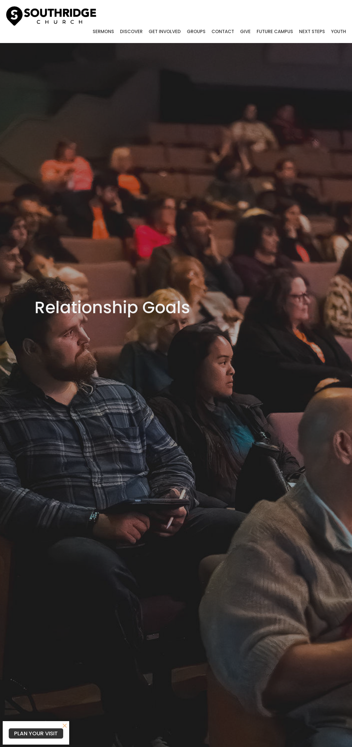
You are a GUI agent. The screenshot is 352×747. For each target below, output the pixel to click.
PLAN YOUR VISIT (36, 733)
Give (245, 31)
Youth (338, 31)
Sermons (103, 31)
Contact (223, 31)
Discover (131, 31)
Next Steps (312, 31)
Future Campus (275, 31)
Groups (196, 31)
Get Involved (165, 31)
